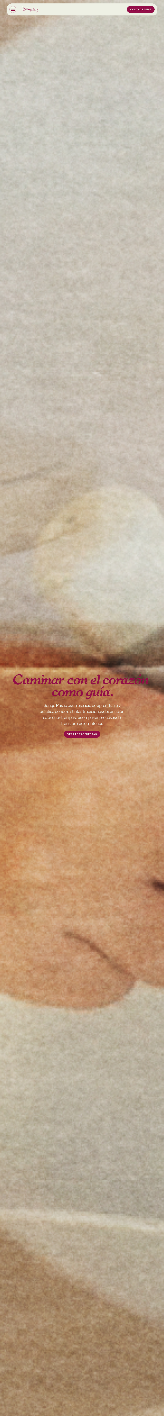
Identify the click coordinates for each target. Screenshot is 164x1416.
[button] (12, 9)
